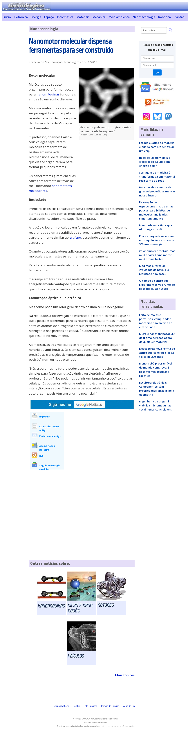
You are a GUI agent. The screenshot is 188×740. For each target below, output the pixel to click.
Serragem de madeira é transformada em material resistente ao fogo (157, 176)
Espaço (49, 17)
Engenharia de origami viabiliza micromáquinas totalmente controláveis (155, 405)
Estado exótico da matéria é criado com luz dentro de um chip (157, 147)
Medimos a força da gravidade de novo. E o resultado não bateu (154, 270)
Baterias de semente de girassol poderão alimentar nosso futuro (157, 191)
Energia (36, 17)
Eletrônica (21, 17)
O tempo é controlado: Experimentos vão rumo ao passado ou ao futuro (157, 284)
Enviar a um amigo (50, 436)
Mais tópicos (125, 675)
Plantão (179, 17)
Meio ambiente (119, 17)
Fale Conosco (90, 706)
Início (7, 17)
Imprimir (44, 416)
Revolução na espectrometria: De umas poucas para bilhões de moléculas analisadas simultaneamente (156, 210)
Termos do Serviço (110, 706)
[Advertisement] (14, 81)
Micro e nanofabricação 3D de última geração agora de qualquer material (157, 338)
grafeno (75, 237)
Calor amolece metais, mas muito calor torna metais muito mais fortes (157, 255)
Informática (65, 17)
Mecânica (99, 17)
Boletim (76, 706)
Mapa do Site (128, 706)
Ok (157, 72)
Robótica (164, 17)
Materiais (82, 17)
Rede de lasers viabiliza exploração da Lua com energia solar (154, 161)
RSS (41, 455)
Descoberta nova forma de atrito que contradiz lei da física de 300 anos (157, 352)
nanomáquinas (48, 94)
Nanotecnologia (144, 17)
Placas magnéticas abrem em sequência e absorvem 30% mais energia (156, 240)
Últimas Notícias (61, 706)
